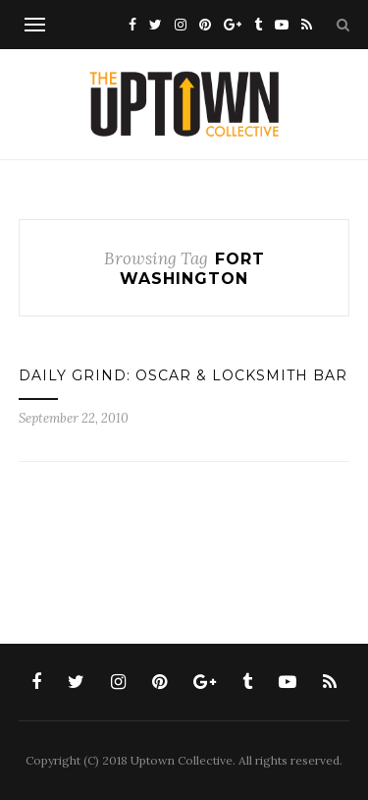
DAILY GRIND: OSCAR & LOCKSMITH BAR (183, 375)
